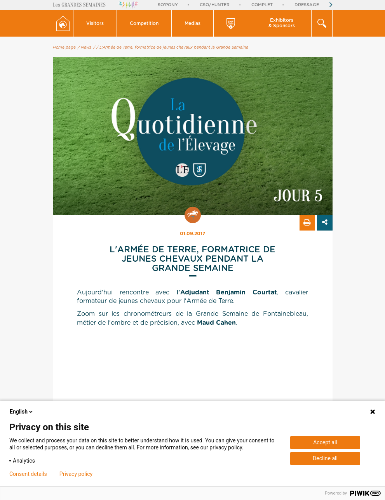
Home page (64, 47)
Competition (144, 23)
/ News (84, 47)
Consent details (28, 474)
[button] (95, 23)
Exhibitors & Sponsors (281, 23)
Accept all (325, 442)
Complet (262, 5)
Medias (192, 23)
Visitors (95, 23)
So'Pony (168, 5)
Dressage (306, 5)
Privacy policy (75, 474)
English (22, 411)
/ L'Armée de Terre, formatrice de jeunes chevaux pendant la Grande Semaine (172, 47)
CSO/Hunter (215, 5)
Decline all (325, 458)
